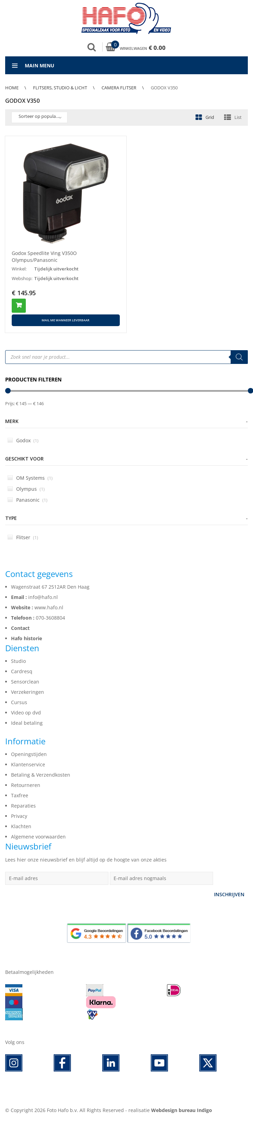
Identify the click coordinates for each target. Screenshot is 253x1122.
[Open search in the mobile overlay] (126, 357)
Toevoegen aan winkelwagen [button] (19, 306)
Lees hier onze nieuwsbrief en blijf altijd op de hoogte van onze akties (86, 859)
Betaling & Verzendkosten (40, 774)
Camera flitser (119, 88)
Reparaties (23, 805)
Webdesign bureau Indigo (181, 1110)
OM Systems (30, 478)
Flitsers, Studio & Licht (60, 88)
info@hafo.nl (43, 597)
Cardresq (21, 671)
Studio (18, 661)
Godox (23, 440)
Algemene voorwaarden (38, 836)
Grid (209, 117)
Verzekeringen (27, 692)
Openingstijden (29, 754)
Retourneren (25, 785)
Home (12, 88)
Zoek (91, 47)
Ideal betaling (27, 723)
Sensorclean (25, 681)
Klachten (21, 826)
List (238, 117)
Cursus (19, 702)
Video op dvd (26, 712)
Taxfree (19, 795)
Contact (20, 628)
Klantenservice (28, 764)
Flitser (23, 537)
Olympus (26, 489)
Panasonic (28, 500)
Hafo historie (26, 638)
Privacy (19, 816)
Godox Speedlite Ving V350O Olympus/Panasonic (44, 256)
